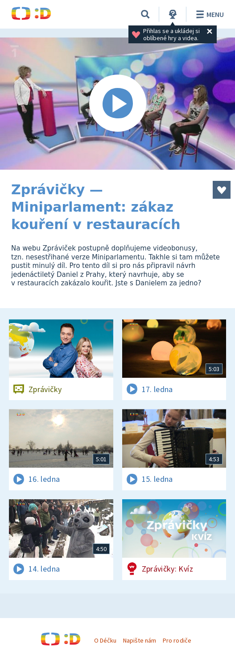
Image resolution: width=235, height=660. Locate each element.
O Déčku (105, 640)
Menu (208, 14)
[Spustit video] (117, 104)
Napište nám (139, 640)
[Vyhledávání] (145, 14)
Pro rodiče (177, 640)
